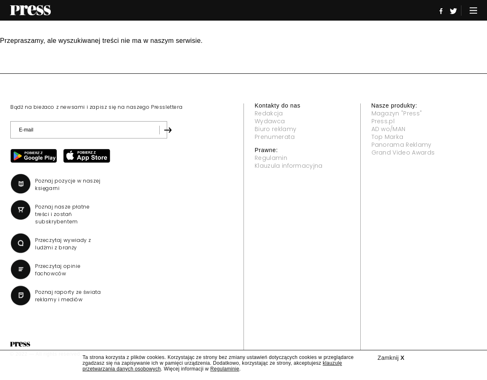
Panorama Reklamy (401, 145)
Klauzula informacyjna (289, 166)
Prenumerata (275, 137)
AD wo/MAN (388, 129)
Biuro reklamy (275, 129)
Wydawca (270, 121)
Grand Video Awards (403, 152)
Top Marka (387, 137)
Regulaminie (224, 369)
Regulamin (271, 158)
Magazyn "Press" (396, 113)
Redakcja (269, 113)
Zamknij (391, 357)
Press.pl (383, 121)
